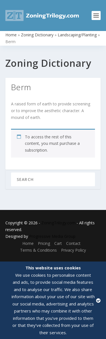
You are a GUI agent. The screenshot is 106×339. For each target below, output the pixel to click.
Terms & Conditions (38, 250)
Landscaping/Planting (77, 34)
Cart (58, 243)
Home (11, 34)
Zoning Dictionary (37, 34)
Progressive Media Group (52, 236)
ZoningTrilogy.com (58, 222)
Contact (73, 243)
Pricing (44, 243)
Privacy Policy (73, 250)
